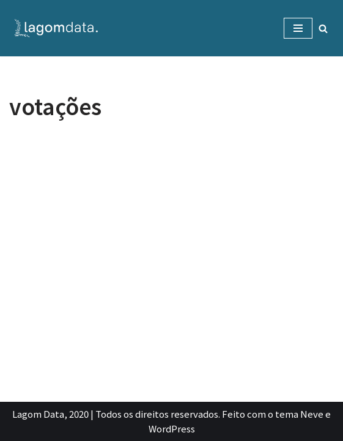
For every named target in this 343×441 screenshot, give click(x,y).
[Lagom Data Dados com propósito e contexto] (58, 28)
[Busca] (323, 28)
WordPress (172, 428)
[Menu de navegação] (298, 28)
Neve (311, 413)
